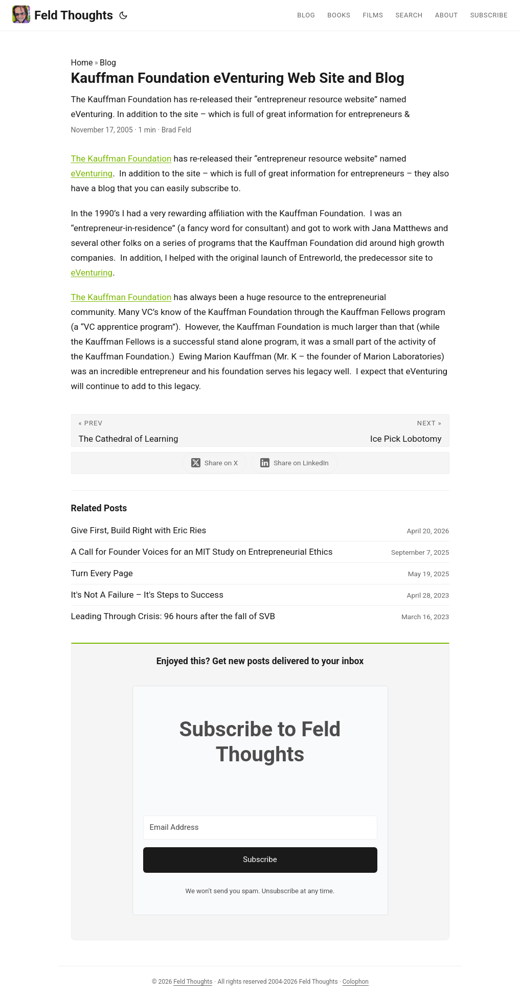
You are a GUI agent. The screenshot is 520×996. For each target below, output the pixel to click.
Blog (108, 62)
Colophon (356, 981)
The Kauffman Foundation (121, 158)
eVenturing (92, 173)
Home (82, 62)
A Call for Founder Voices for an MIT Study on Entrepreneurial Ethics (202, 552)
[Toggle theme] (123, 15)
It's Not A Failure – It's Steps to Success (147, 595)
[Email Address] (260, 828)
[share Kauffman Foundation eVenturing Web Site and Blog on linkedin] (294, 462)
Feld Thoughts (62, 15)
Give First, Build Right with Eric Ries (139, 530)
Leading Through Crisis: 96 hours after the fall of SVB (173, 616)
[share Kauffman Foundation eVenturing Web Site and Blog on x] (214, 462)
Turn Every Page (102, 573)
